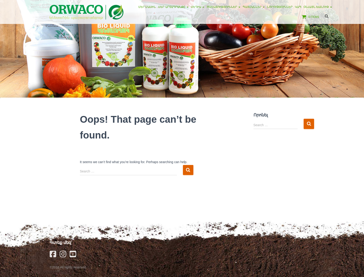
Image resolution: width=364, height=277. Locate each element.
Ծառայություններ (223, 7)
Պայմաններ (254, 7)
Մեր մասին (147, 7)
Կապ (298, 7)
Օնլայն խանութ (318, 7)
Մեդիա (197, 7)
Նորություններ (279, 7)
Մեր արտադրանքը (173, 7)
